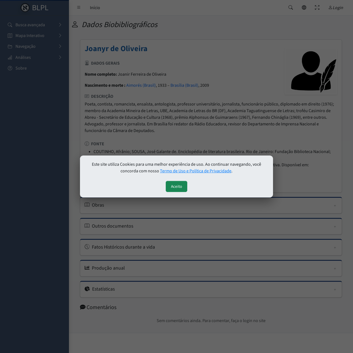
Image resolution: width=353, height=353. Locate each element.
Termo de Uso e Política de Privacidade (195, 171)
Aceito (176, 186)
